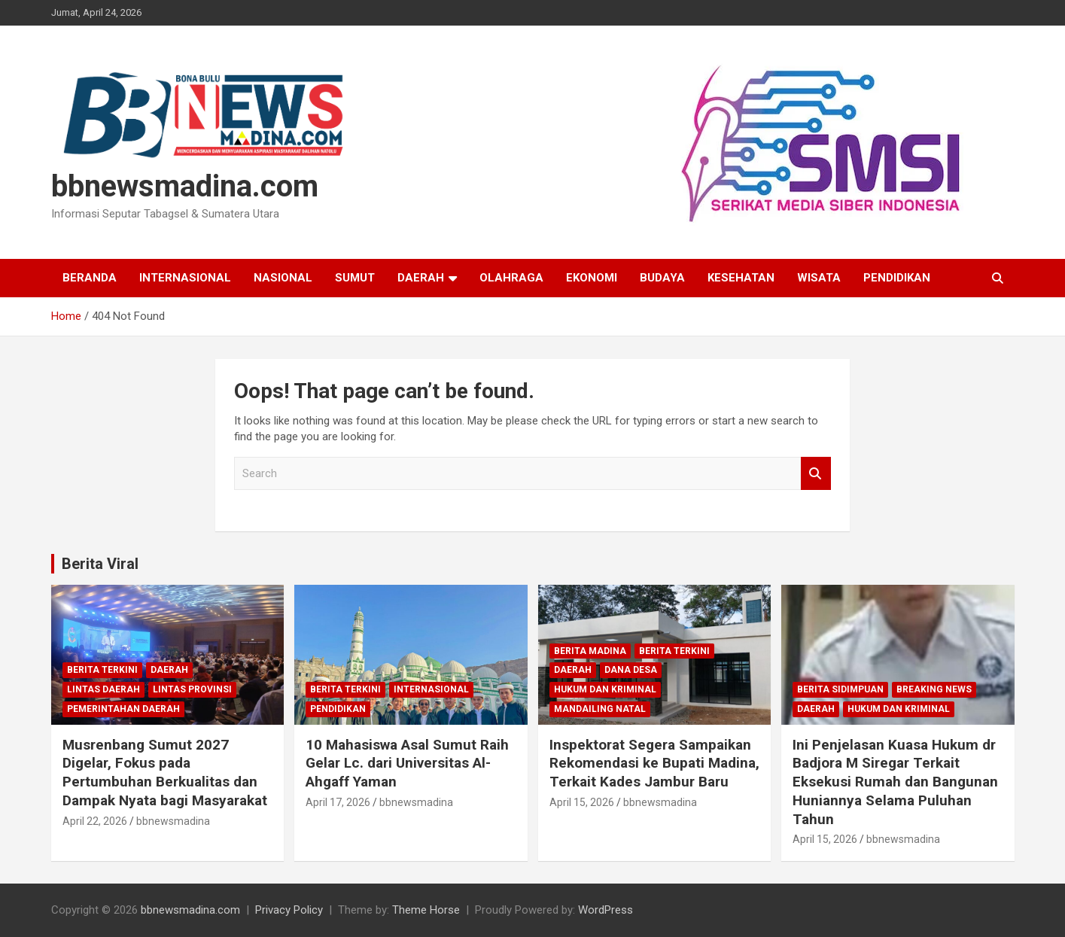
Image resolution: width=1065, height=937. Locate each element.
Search (816, 474)
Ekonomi (591, 277)
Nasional (283, 277)
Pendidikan (896, 277)
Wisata (819, 277)
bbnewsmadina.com (184, 186)
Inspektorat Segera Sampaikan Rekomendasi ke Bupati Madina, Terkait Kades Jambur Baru (654, 763)
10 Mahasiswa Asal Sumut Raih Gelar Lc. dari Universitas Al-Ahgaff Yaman (407, 763)
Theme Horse (426, 910)
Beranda (89, 277)
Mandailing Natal (600, 709)
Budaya (662, 277)
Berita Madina (590, 651)
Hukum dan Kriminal (605, 689)
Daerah (420, 277)
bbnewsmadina (173, 821)
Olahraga (511, 277)
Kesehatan (740, 277)
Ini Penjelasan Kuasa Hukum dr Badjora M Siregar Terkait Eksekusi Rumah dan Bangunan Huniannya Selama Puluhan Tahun (895, 782)
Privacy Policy (289, 910)
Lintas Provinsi (192, 689)
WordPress (605, 910)
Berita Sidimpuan (840, 689)
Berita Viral (100, 564)
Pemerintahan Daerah (123, 709)
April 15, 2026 (581, 802)
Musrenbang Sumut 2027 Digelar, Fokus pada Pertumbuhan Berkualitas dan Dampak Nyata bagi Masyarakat (164, 772)
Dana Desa (630, 670)
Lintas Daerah (103, 689)
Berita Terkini (102, 670)
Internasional (185, 277)
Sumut (355, 277)
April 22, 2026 (94, 821)
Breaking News (934, 689)
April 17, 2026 (338, 802)
